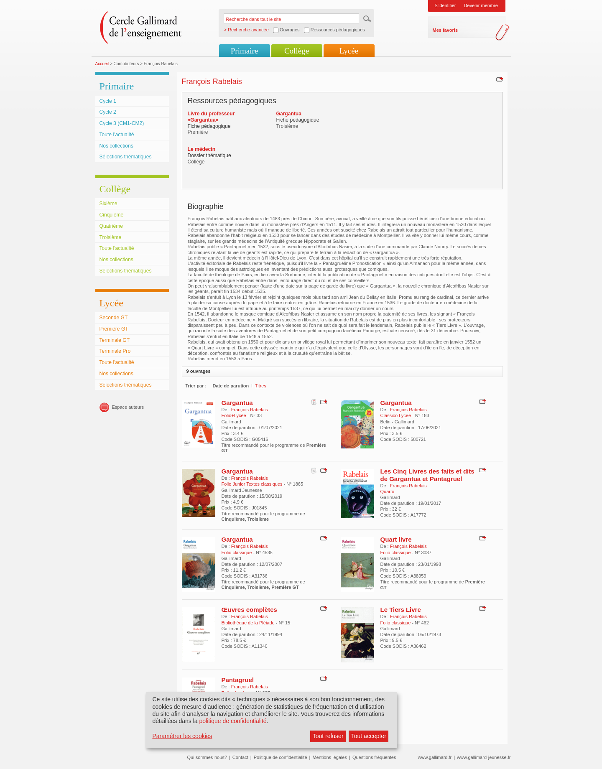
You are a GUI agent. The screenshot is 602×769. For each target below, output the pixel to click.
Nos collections (116, 146)
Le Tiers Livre (400, 609)
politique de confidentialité (232, 721)
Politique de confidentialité (280, 757)
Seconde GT (113, 318)
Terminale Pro (115, 351)
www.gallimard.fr (435, 757)
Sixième (108, 203)
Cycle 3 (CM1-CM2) (121, 123)
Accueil (102, 63)
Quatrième (111, 226)
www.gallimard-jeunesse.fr (483, 757)
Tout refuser (328, 736)
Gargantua (237, 402)
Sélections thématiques (125, 157)
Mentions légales (329, 757)
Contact (240, 757)
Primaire (244, 50)
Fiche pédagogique (209, 126)
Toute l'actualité (116, 135)
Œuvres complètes (249, 609)
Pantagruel (238, 679)
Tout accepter (368, 736)
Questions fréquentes (374, 757)
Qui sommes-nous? (207, 757)
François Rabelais (249, 409)
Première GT (113, 329)
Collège (296, 50)
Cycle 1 (107, 101)
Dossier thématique (209, 155)
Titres (260, 385)
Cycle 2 (107, 112)
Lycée (348, 50)
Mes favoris (445, 30)
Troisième (110, 237)
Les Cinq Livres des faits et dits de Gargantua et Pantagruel (427, 475)
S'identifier (445, 5)
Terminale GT (114, 340)
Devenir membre (481, 5)
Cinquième (111, 215)
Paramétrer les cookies (182, 736)
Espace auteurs (128, 407)
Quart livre (396, 539)
